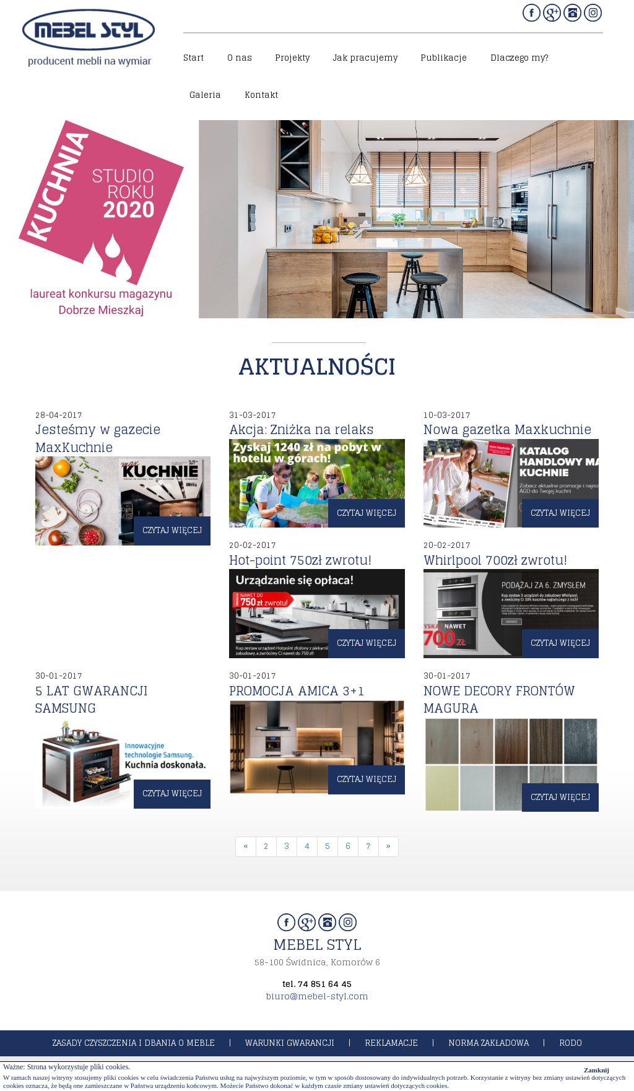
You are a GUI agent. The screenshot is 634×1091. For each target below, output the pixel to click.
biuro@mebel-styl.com (317, 996)
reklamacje (391, 1043)
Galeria (205, 95)
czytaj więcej (172, 530)
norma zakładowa (488, 1043)
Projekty (292, 58)
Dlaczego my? (519, 58)
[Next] (388, 847)
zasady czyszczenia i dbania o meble (134, 1043)
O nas (239, 58)
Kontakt (261, 95)
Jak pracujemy (365, 58)
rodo (570, 1043)
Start (193, 58)
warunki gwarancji (289, 1043)
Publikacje (443, 58)
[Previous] (245, 847)
